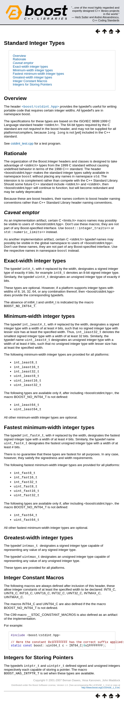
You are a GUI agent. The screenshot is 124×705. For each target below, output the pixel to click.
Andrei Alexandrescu (106, 17)
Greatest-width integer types (32, 77)
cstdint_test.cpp (22, 143)
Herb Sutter (82, 17)
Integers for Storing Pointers (32, 84)
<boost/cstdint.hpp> (40, 106)
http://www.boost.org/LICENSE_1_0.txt (100, 682)
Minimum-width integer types (33, 70)
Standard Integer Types (34, 43)
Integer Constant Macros (30, 81)
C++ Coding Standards (106, 20)
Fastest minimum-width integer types (38, 73)
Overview (19, 56)
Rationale (19, 59)
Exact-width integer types (30, 66)
